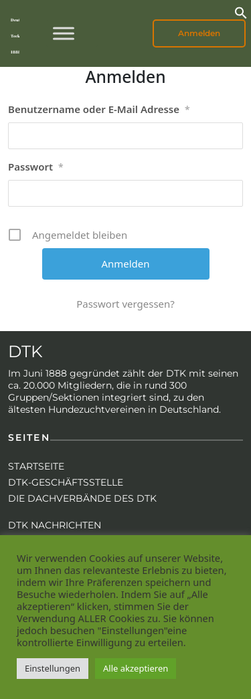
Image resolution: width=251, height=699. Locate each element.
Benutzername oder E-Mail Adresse (99, 109)
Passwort (36, 167)
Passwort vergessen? (125, 303)
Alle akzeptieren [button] (135, 668)
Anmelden (199, 33)
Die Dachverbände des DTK (82, 498)
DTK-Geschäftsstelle (65, 482)
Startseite (36, 466)
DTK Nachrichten (54, 525)
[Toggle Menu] (63, 33)
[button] (241, 11)
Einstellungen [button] (52, 668)
